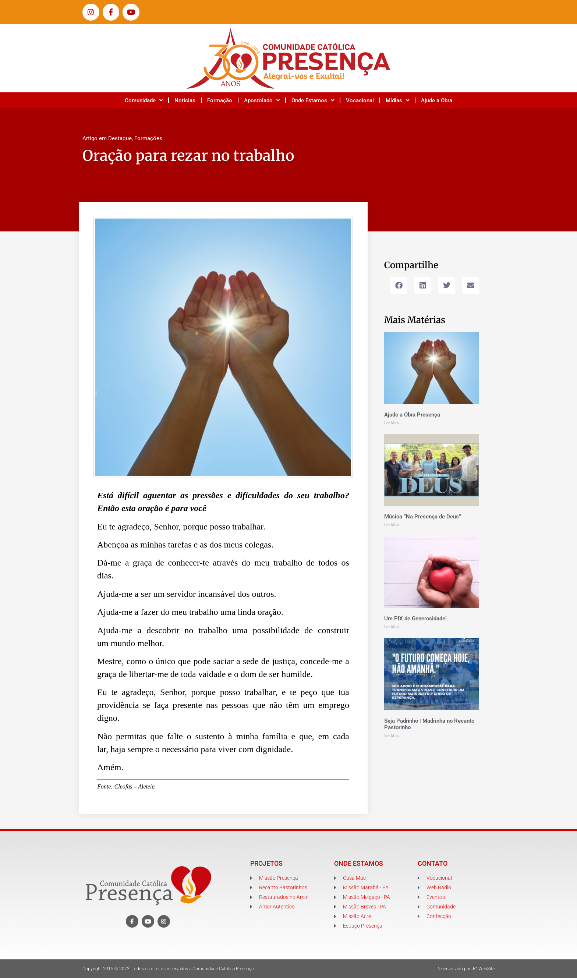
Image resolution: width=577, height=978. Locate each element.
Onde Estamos (312, 100)
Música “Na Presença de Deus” (422, 516)
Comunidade (144, 100)
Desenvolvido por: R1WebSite (465, 968)
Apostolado (262, 100)
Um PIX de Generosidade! (415, 618)
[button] (398, 285)
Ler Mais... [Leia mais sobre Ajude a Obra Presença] (393, 423)
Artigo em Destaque (107, 138)
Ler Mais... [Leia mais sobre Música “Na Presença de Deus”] (393, 524)
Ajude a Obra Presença (412, 414)
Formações (148, 138)
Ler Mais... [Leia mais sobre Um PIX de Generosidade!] (393, 626)
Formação (219, 100)
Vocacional (360, 100)
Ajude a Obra (436, 100)
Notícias (184, 100)
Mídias (397, 100)
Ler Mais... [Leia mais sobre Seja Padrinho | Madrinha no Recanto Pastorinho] (393, 735)
